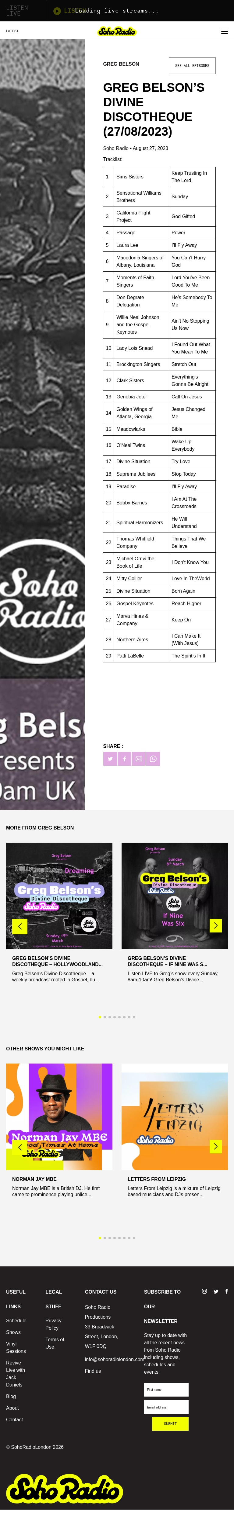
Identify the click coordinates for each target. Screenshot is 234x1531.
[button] (216, 925)
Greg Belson (121, 64)
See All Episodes (192, 66)
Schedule (16, 1320)
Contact (14, 1419)
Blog (11, 1396)
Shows (13, 1332)
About (12, 1408)
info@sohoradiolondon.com (114, 1359)
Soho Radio (116, 148)
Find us (93, 1371)
